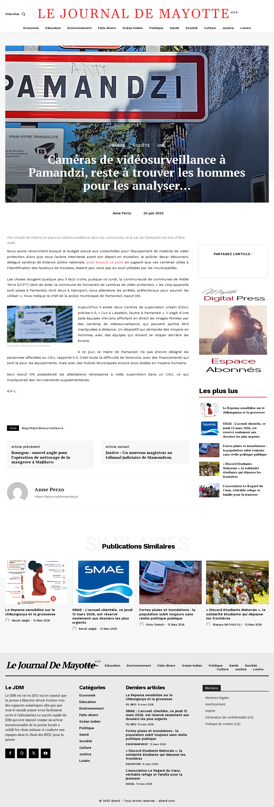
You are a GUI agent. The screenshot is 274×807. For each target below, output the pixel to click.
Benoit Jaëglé (21, 620)
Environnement (137, 744)
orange (117, 145)
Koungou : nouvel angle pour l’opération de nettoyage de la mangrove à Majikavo (40, 457)
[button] (16, 14)
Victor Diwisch (155, 624)
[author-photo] (8, 620)
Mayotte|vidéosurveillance (43, 428)
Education (133, 764)
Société (141, 145)
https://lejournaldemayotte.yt (56, 496)
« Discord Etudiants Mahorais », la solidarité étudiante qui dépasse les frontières (242, 470)
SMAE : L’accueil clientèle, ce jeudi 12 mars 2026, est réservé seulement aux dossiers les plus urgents (244, 429)
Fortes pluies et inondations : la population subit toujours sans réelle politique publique (245, 450)
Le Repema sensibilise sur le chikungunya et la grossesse (244, 410)
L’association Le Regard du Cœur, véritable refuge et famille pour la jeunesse (243, 490)
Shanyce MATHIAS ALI (227, 624)
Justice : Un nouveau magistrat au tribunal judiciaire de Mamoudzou (139, 455)
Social (130, 783)
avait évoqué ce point (104, 262)
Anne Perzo (122, 213)
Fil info (131, 704)
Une (161, 145)
